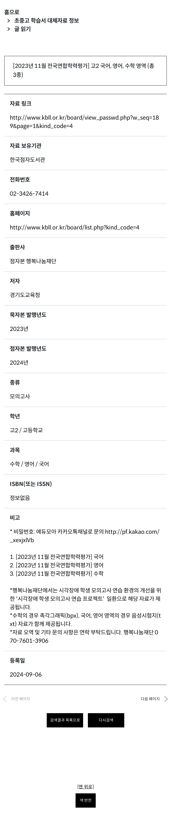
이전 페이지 (20, 698)
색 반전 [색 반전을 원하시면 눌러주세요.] (86, 800)
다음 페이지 (150, 698)
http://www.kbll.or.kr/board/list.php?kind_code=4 (74, 227)
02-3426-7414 (29, 193)
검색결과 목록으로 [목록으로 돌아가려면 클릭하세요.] (65, 720)
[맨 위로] (85, 787)
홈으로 (11, 12)
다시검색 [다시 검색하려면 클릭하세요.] (106, 720)
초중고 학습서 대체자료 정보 (46, 20)
